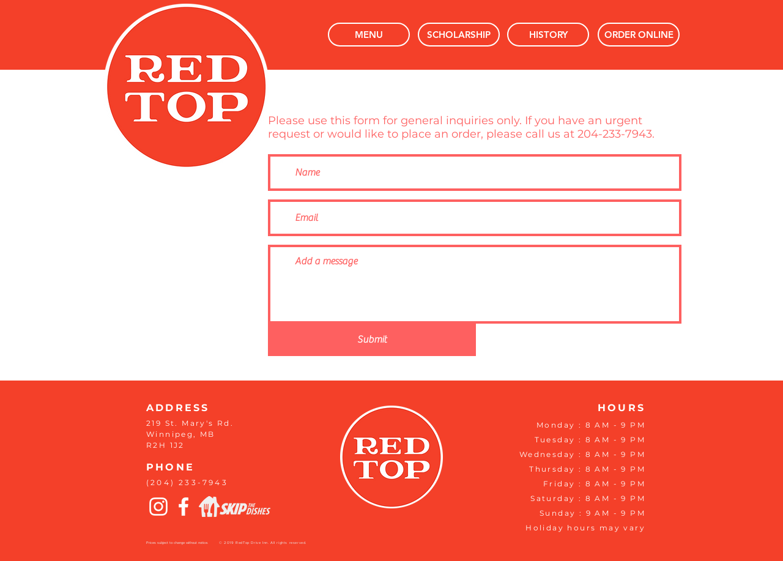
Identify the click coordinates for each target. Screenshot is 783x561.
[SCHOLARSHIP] (459, 34)
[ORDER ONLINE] (639, 34)
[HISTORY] (548, 34)
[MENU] (369, 34)
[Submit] (372, 340)
